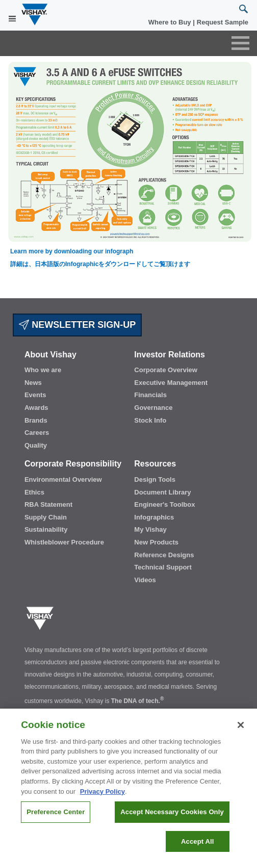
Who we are (42, 370)
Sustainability (46, 529)
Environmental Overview (63, 479)
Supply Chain (45, 517)
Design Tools (154, 479)
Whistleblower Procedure (64, 542)
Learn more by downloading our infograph (71, 251)
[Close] (240, 733)
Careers (36, 432)
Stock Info (150, 420)
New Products (156, 542)
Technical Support (162, 567)
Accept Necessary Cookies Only (171, 820)
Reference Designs (164, 555)
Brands (35, 420)
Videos (145, 580)
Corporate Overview (165, 370)
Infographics (154, 517)
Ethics (34, 492)
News (33, 382)
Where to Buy (170, 22)
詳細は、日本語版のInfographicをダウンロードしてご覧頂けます (100, 264)
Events (35, 395)
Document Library (162, 492)
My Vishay (150, 529)
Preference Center (56, 820)
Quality (35, 445)
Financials (150, 395)
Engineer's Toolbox (164, 504)
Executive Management (171, 382)
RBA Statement (48, 504)
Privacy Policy (102, 799)
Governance (153, 407)
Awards (36, 407)
